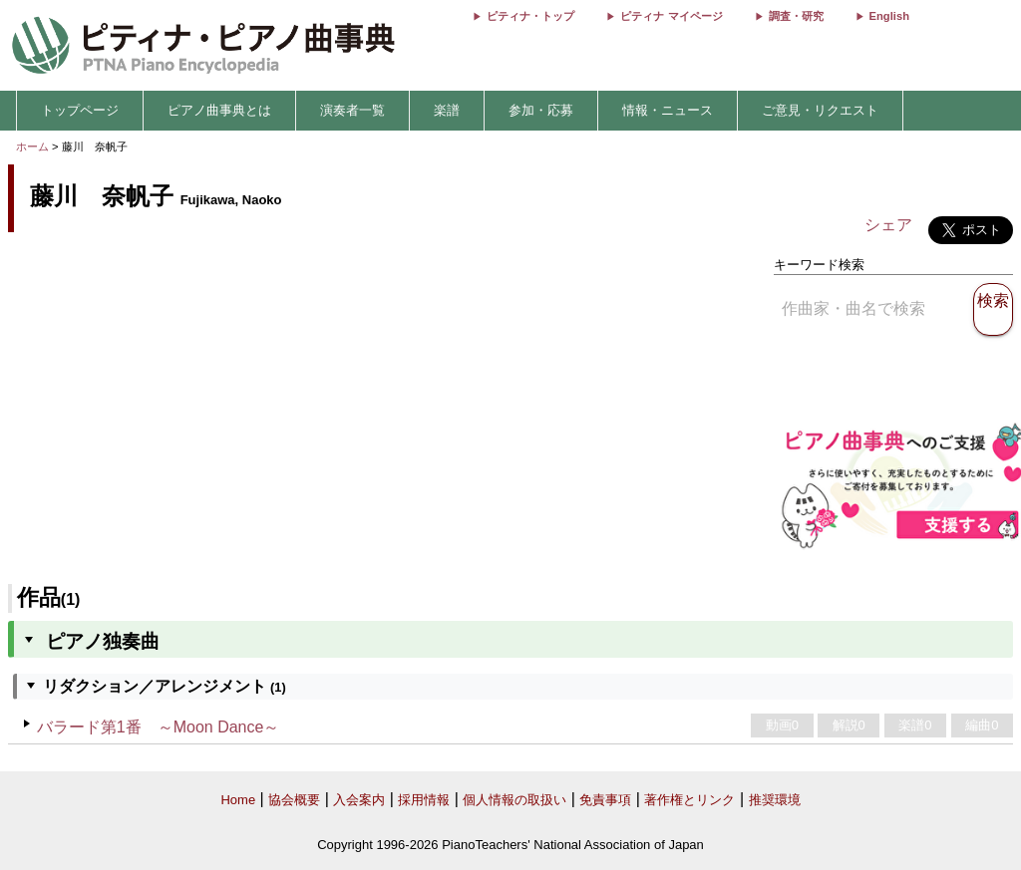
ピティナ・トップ (530, 16)
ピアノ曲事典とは (219, 110)
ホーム (32, 146)
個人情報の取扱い (514, 799)
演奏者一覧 (352, 110)
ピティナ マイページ (671, 16)
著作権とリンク (689, 799)
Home (237, 799)
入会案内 (359, 799)
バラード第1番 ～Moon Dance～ (158, 727)
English (889, 16)
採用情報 (424, 799)
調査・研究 (796, 16)
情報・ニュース (667, 110)
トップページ (80, 110)
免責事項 (605, 799)
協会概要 (294, 799)
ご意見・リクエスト (820, 110)
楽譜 (447, 110)
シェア (888, 224)
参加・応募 (541, 110)
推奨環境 (775, 799)
